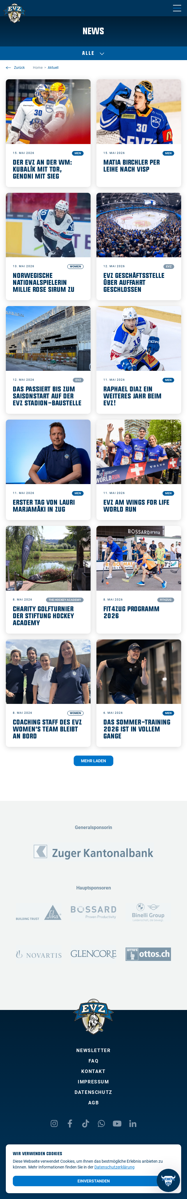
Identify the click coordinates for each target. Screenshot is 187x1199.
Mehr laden (93, 760)
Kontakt (93, 1071)
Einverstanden (93, 1181)
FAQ (94, 1061)
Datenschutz (93, 1092)
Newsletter (93, 1050)
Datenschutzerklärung (114, 1167)
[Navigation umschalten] (177, 8)
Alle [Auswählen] (93, 53)
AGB (93, 1102)
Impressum (93, 1082)
